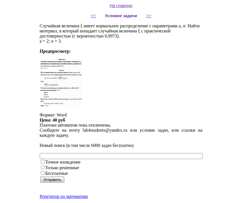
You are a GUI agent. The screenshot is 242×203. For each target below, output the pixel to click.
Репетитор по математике (64, 196)
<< (93, 15)
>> (148, 15)
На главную (121, 5)
